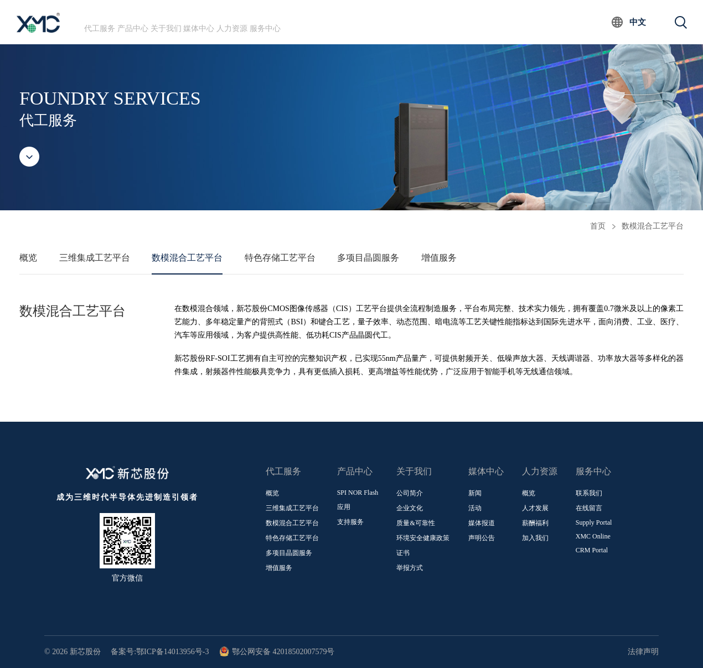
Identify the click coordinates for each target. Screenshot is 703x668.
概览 (28, 257)
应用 (343, 507)
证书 (403, 553)
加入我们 (535, 538)
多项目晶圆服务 (368, 257)
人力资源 (311, 22)
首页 (598, 226)
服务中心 (361, 22)
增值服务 (439, 257)
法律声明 (643, 652)
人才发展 (535, 508)
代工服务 (108, 22)
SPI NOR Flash (358, 492)
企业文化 (409, 508)
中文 (637, 22)
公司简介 (409, 493)
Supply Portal (594, 522)
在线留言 (589, 508)
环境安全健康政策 (422, 538)
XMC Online (593, 536)
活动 (475, 508)
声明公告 (481, 538)
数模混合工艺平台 (653, 226)
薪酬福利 (535, 523)
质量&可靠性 (415, 523)
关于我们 (210, 22)
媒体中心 (260, 22)
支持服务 (350, 522)
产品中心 (159, 22)
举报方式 (409, 568)
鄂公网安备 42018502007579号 (277, 652)
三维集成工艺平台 (94, 257)
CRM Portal (592, 550)
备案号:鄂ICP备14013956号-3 (160, 652)
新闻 (475, 493)
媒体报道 (481, 523)
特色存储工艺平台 (280, 257)
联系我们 (589, 493)
